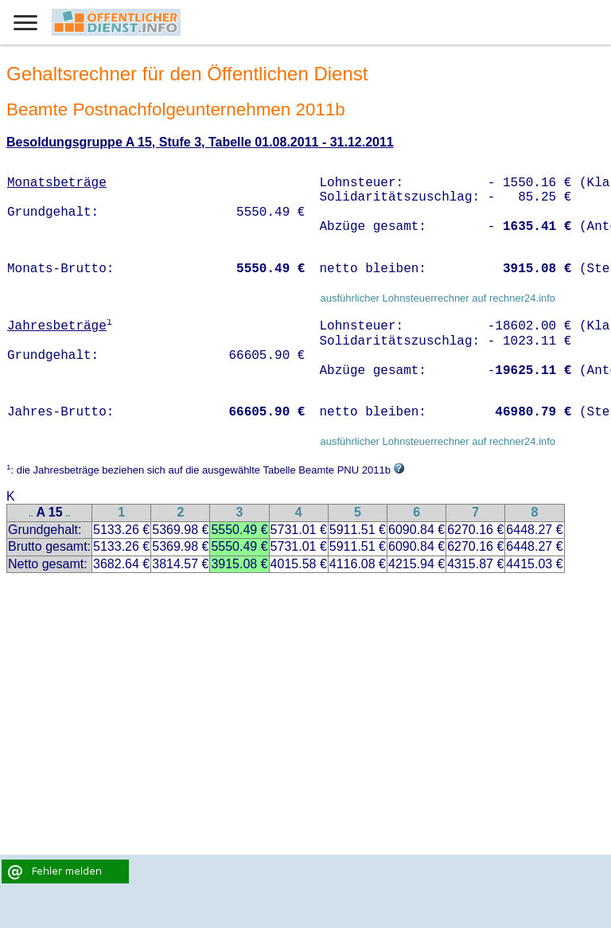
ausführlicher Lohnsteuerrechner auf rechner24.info (437, 298)
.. (31, 513)
